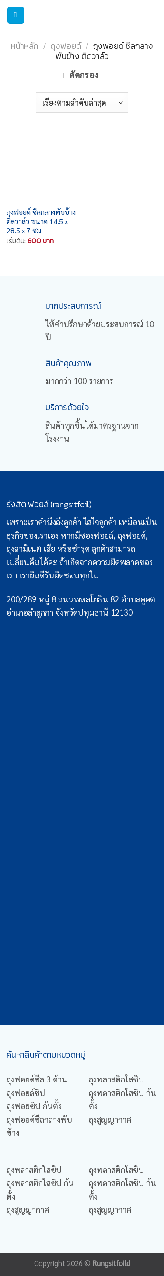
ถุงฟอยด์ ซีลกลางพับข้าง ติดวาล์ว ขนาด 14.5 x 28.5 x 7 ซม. (41, 221)
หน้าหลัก (24, 46)
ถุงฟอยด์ (66, 46)
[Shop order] (82, 102)
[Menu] (15, 15)
